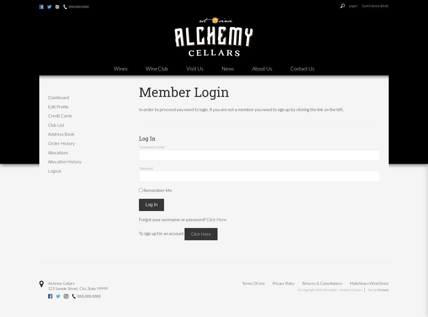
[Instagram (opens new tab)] (57, 7)
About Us (262, 69)
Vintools (383, 290)
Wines (120, 69)
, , (78, 288)
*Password (146, 168)
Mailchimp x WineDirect (369, 283)
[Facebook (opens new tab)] (41, 7)
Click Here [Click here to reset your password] (217, 219)
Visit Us (194, 69)
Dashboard (58, 97)
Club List (56, 125)
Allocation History (64, 161)
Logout (54, 170)
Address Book (61, 134)
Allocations (58, 152)
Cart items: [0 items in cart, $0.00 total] (375, 6)
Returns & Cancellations (322, 283)
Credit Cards (60, 115)
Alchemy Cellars (61, 283)
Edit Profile (58, 106)
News (228, 69)
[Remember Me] (140, 190)
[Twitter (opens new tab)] (49, 7)
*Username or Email (152, 147)
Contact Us (302, 69)
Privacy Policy (283, 283)
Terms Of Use (253, 283)
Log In (353, 6)
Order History (61, 143)
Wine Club (157, 69)
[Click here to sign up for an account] (201, 234)
